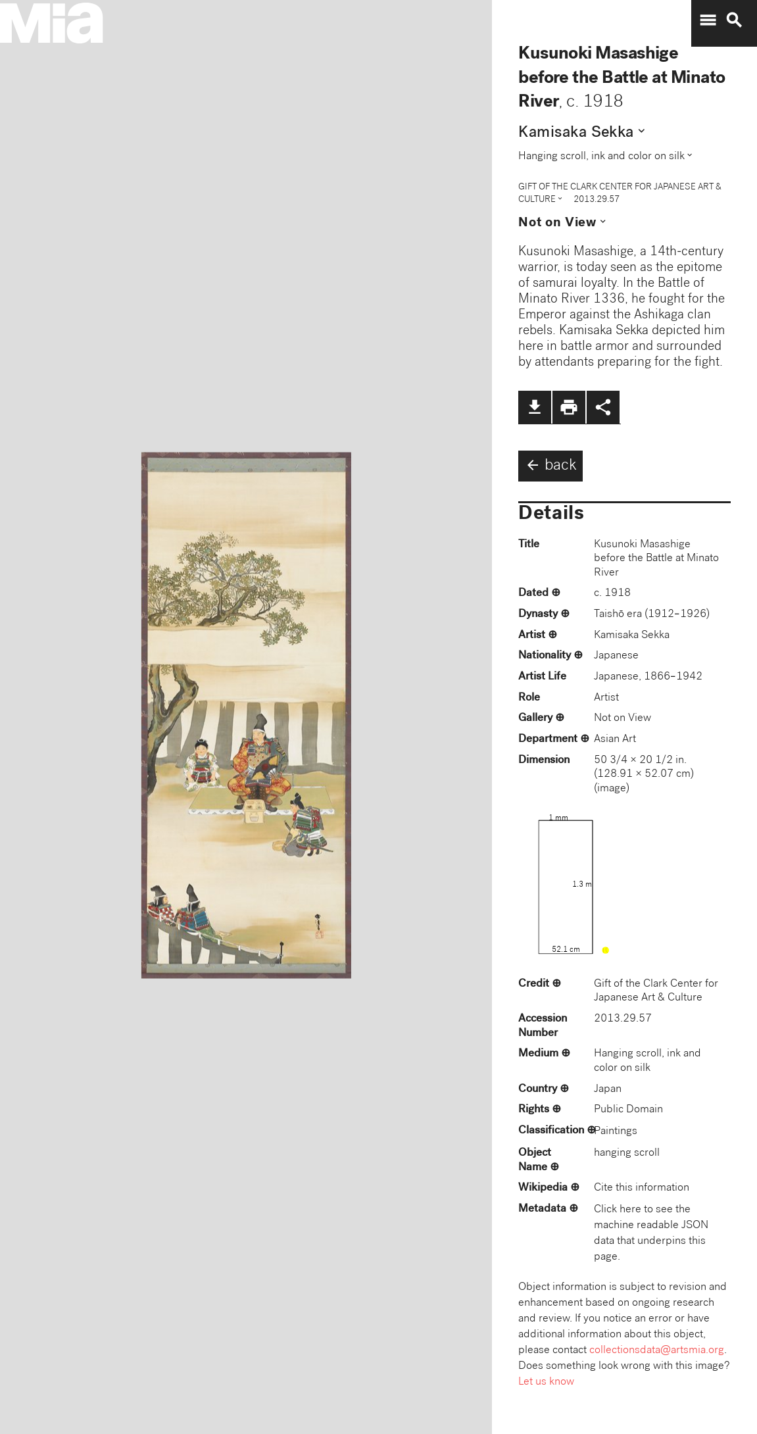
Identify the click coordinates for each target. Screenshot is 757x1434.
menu (708, 20)
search (734, 20)
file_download (535, 407)
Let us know (546, 1382)
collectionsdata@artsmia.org (656, 1350)
